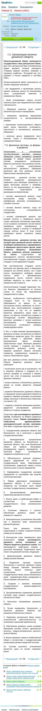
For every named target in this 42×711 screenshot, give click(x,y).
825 (38, 671)
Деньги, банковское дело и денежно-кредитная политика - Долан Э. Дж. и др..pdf (22, 672)
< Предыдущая (11, 47)
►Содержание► (2, 81)
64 (38, 681)
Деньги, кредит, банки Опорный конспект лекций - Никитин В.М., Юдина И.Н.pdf (20, 677)
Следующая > (34, 47)
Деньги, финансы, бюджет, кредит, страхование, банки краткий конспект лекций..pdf (23, 685)
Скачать (17, 39)
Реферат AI (7, 10)
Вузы (4, 7)
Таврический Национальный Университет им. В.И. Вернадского (25, 22)
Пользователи (26, 7)
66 (38, 676)
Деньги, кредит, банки (19, 26)
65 (38, 685)
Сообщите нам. (26, 19)
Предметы (13, 7)
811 (38, 690)
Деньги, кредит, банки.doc (15, 681)
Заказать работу (21, 10)
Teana (18, 15)
